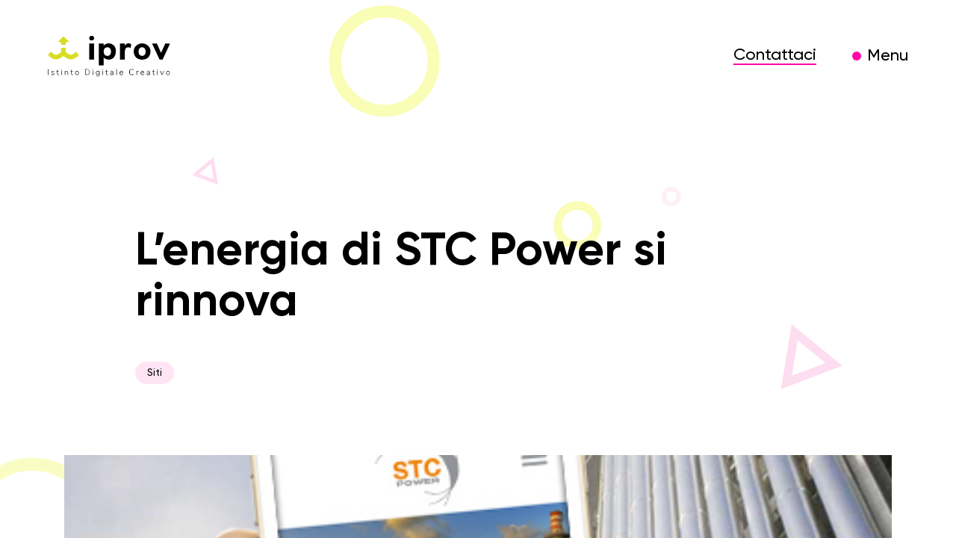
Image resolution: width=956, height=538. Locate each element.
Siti (154, 373)
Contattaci (774, 55)
